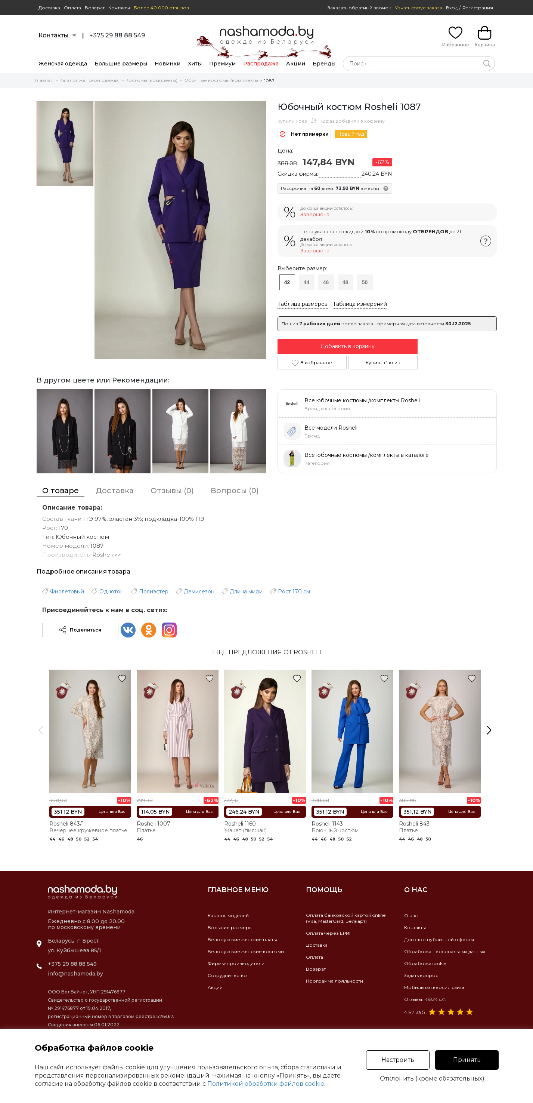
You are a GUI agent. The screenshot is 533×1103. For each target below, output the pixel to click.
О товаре (60, 490)
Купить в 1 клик (383, 362)
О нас (411, 915)
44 (307, 282)
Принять (467, 1059)
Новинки (167, 63)
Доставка (49, 7)
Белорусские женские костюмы (246, 951)
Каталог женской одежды (89, 80)
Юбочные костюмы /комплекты (220, 80)
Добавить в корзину (347, 346)
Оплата (72, 7)
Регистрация (477, 7)
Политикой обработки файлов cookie (265, 1083)
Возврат (95, 7)
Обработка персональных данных (444, 951)
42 (287, 282)
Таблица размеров (303, 304)
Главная (44, 80)
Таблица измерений (360, 304)
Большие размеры (120, 63)
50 (365, 282)
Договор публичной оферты (439, 939)
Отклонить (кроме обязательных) (432, 1078)
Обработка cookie (425, 963)
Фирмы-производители (236, 963)
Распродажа (261, 63)
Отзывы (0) (172, 490)
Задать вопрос (421, 975)
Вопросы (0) (235, 490)
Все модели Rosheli (330, 427)
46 (326, 282)
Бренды (324, 63)
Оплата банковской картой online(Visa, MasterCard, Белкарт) (345, 918)
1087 (269, 80)
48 (345, 282)
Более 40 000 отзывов (161, 7)
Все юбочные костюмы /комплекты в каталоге (366, 455)
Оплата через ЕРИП (329, 933)
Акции (295, 63)
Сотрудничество (227, 975)
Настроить (397, 1059)
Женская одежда (62, 63)
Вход (452, 7)
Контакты (119, 7)
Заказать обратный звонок (359, 7)
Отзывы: (425, 999)
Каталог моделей (228, 915)
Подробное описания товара (83, 571)
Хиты (195, 63)
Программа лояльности (334, 981)
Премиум (222, 63)
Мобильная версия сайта (434, 987)
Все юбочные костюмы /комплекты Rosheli (362, 400)
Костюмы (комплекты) (151, 80)
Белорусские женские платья (243, 939)
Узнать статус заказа (418, 7)
